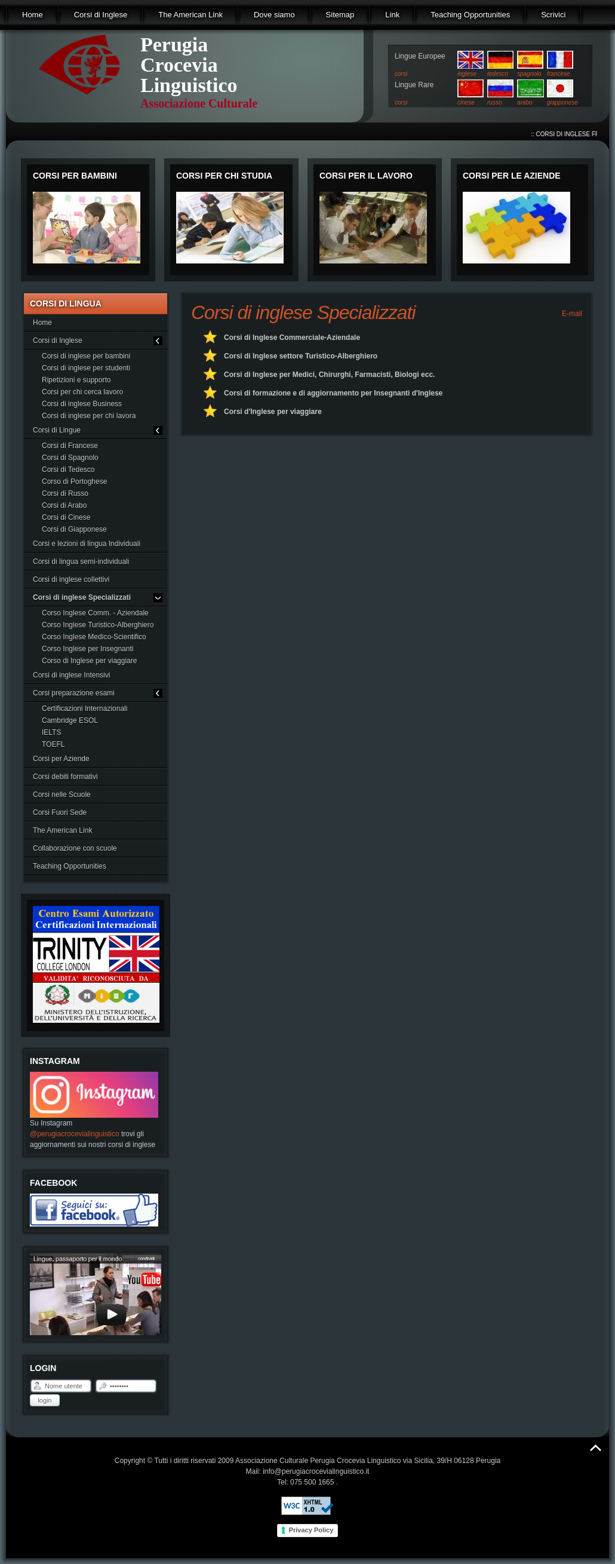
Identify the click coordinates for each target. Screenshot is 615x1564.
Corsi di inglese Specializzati (303, 312)
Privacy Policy (311, 1530)
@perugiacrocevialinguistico (74, 1134)
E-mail (571, 313)
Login (44, 1400)
